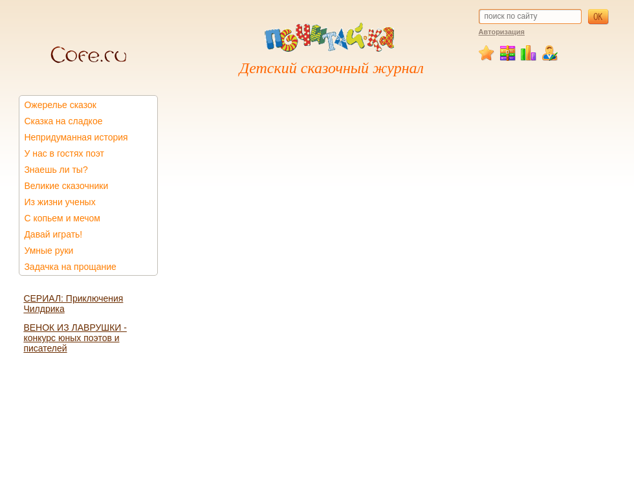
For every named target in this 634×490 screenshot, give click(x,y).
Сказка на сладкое (63, 121)
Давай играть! (53, 234)
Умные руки (48, 250)
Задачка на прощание (70, 267)
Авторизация (502, 32)
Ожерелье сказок (60, 105)
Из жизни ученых (59, 202)
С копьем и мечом (62, 218)
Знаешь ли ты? (55, 169)
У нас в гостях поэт (64, 153)
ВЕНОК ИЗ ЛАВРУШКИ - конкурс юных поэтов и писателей (75, 337)
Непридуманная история (75, 137)
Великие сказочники (66, 186)
